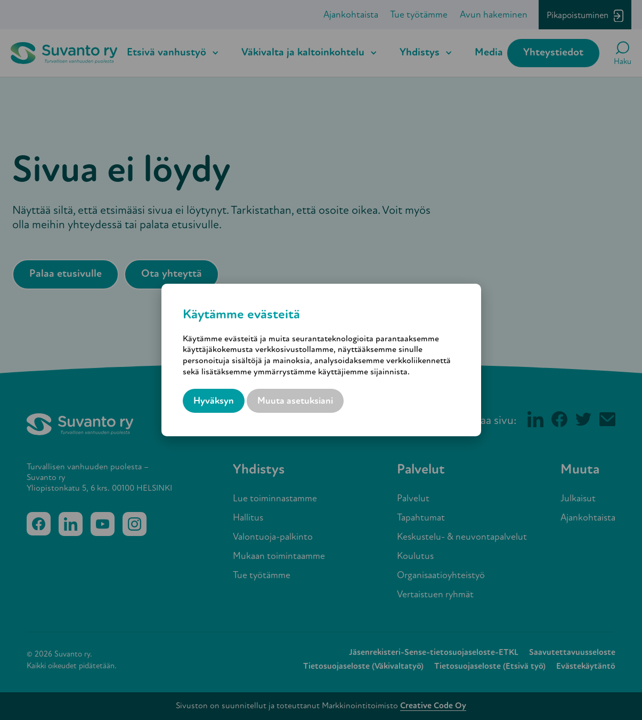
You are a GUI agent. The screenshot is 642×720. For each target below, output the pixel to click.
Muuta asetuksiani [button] (295, 401)
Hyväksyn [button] (213, 401)
